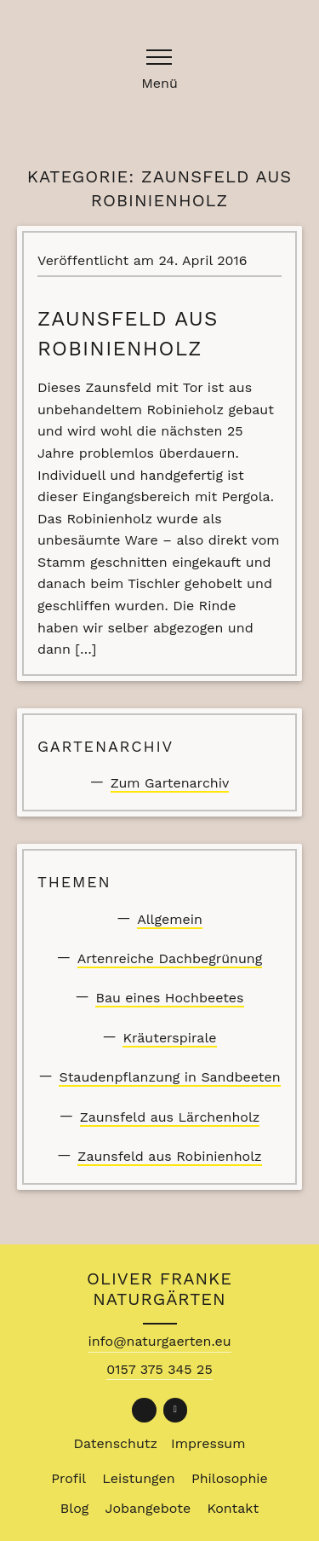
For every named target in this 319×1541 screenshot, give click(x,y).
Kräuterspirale (169, 1038)
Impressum (208, 1443)
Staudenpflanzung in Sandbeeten (169, 1077)
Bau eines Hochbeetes (169, 998)
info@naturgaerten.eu (159, 1341)
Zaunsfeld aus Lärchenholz (170, 1117)
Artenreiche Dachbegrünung (170, 958)
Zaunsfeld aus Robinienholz (169, 1156)
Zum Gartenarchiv (170, 783)
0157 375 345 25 (159, 1369)
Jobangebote (148, 1508)
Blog (74, 1508)
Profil (68, 1478)
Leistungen (138, 1478)
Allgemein (169, 919)
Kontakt (233, 1508)
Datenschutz (116, 1443)
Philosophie (229, 1478)
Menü (159, 84)
